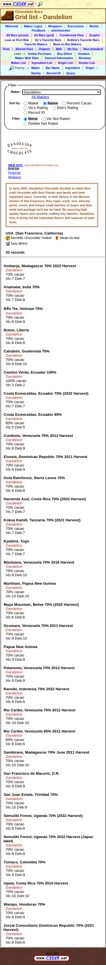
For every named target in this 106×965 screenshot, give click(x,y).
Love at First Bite (16, 40)
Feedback (38, 30)
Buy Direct (64, 53)
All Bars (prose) (17, 35)
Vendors (84, 53)
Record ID (53, 73)
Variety (36, 73)
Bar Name (53, 68)
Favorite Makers (35, 44)
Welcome (12, 26)
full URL (53, 953)
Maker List (18, 62)
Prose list (14, 172)
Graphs (94, 35)
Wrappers (55, 26)
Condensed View (72, 35)
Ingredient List (41, 62)
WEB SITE (15, 165)
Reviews (85, 58)
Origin (89, 68)
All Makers (40, 97)
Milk (59, 49)
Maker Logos (33, 26)
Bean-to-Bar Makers (67, 44)
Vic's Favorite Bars (48, 40)
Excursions (76, 26)
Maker (35, 68)
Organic (44, 49)
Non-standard (93, 49)
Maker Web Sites (27, 58)
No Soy (72, 49)
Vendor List (87, 62)
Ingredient (72, 68)
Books (94, 26)
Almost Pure (24, 49)
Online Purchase (39, 53)
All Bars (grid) (44, 35)
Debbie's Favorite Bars (83, 40)
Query (70, 73)
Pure (6, 49)
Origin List (65, 62)
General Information (59, 58)
